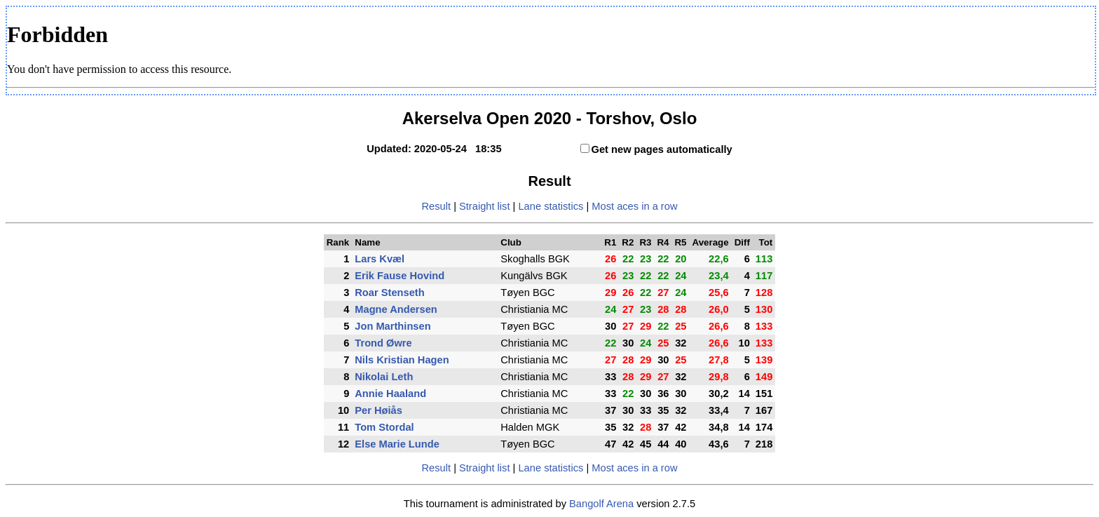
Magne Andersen (396, 309)
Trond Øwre (383, 343)
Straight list (484, 206)
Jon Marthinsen (392, 326)
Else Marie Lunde (397, 444)
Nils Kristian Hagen (402, 359)
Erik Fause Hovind (399, 275)
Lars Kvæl (379, 258)
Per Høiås (378, 410)
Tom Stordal (384, 427)
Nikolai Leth (384, 376)
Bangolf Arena (601, 503)
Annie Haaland (390, 393)
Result (436, 206)
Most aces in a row (634, 206)
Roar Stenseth (389, 292)
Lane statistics (550, 206)
